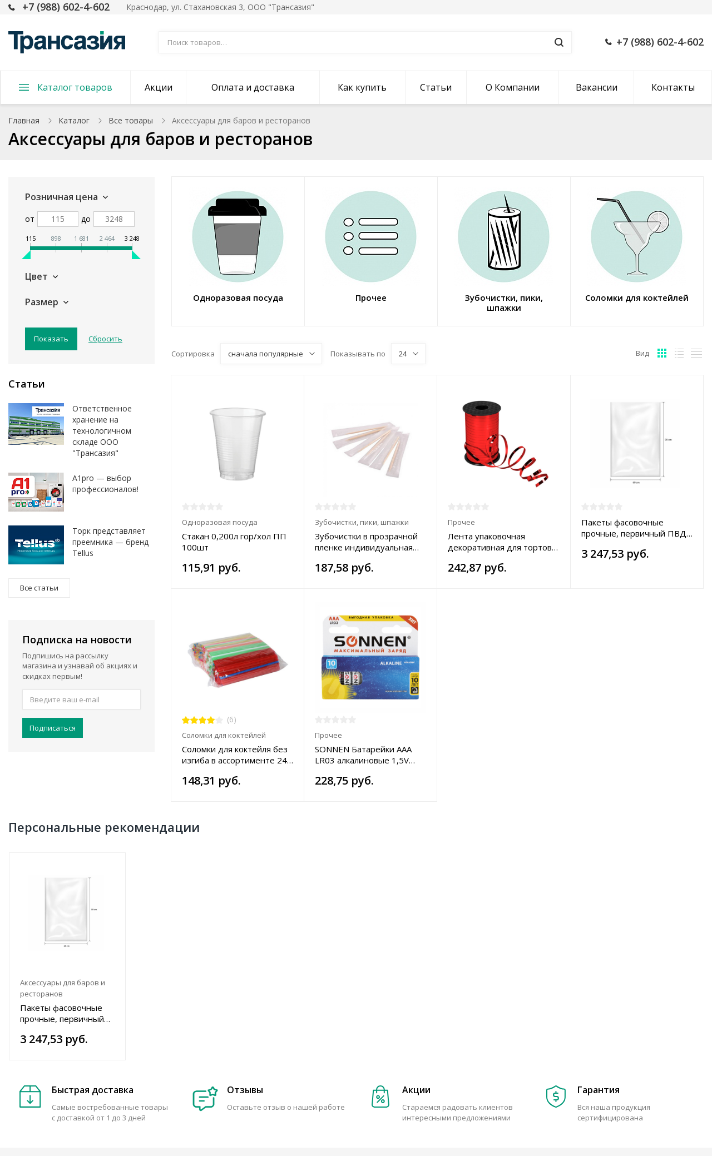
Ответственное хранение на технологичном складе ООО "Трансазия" (102, 430)
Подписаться (52, 728)
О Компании (513, 87)
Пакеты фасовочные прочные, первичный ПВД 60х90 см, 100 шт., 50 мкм (633, 528)
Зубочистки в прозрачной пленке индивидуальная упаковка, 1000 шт (366, 541)
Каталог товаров (74, 87)
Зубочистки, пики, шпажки (362, 522)
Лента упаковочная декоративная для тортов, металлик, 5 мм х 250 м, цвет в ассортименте (501, 541)
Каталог (74, 120)
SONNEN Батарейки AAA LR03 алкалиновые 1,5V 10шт (363, 754)
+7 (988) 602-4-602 (66, 6)
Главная (23, 120)
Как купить (362, 87)
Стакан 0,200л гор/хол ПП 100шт (234, 541)
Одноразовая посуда (220, 522)
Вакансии (596, 87)
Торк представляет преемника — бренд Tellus (110, 541)
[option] (67, 956)
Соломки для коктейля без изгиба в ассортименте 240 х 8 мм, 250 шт (237, 754)
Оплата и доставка (252, 87)
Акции (158, 87)
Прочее (461, 522)
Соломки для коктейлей (224, 735)
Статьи (436, 87)
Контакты (673, 87)
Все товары (130, 120)
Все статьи (39, 588)
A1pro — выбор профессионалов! (105, 483)
